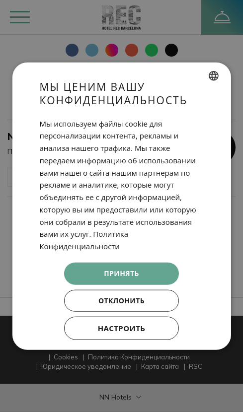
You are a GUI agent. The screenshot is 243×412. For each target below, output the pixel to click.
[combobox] (214, 76)
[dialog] (121, 206)
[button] (121, 328)
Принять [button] (121, 273)
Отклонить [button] (121, 300)
